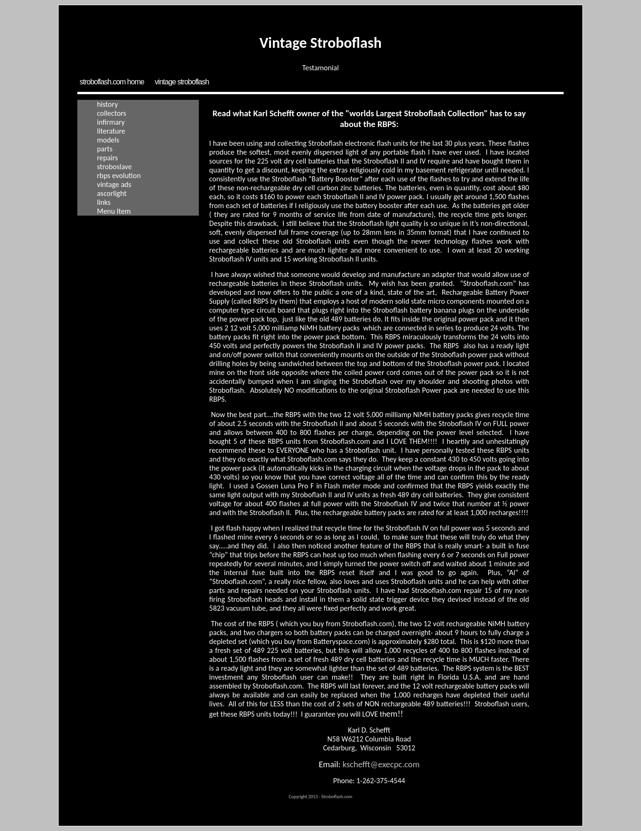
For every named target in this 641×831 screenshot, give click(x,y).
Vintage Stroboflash (182, 82)
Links (104, 202)
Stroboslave (114, 166)
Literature (111, 131)
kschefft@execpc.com (380, 764)
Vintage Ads (114, 184)
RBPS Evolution (119, 175)
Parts (105, 148)
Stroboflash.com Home (112, 82)
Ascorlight (112, 193)
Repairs (107, 157)
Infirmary (111, 122)
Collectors (111, 113)
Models (108, 139)
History (107, 104)
